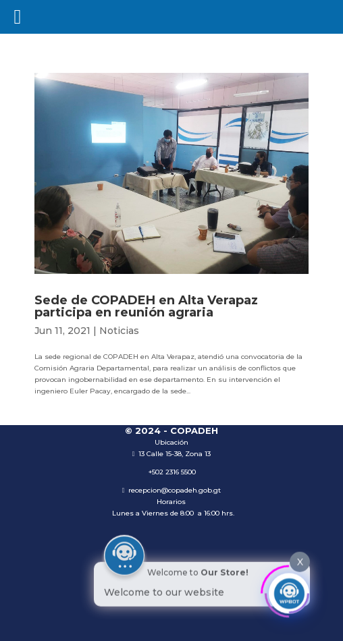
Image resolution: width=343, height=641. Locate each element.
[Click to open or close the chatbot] (289, 592)
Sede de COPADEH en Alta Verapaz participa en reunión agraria (146, 306)
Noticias (119, 331)
